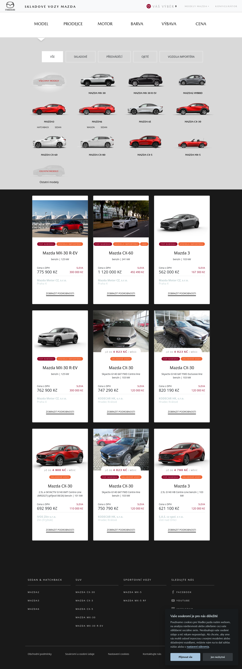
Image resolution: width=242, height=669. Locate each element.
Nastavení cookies (118, 654)
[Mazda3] (49, 110)
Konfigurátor (226, 6)
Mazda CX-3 (84, 600)
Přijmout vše (185, 657)
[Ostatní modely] (49, 171)
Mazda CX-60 (121, 253)
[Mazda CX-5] (145, 143)
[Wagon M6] (90, 127)
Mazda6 (33, 608)
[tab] (41, 24)
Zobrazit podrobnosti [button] (60, 293)
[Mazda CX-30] (192, 110)
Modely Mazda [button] (196, 6)
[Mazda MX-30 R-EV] (145, 81)
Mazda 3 (182, 253)
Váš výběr (162, 6)
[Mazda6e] (145, 110)
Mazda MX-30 (86, 617)
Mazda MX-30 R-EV (60, 253)
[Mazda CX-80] (97, 143)
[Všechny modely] (49, 79)
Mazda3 (33, 600)
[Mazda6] (97, 110)
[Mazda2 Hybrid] (192, 81)
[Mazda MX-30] (97, 81)
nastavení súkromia (198, 646)
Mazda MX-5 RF (135, 600)
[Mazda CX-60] (49, 143)
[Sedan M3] (57, 127)
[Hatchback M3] (42, 127)
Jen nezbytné (218, 657)
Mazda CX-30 (121, 367)
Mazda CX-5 (84, 608)
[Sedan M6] (103, 127)
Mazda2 (33, 592)
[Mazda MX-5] (192, 143)
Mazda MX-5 (133, 592)
